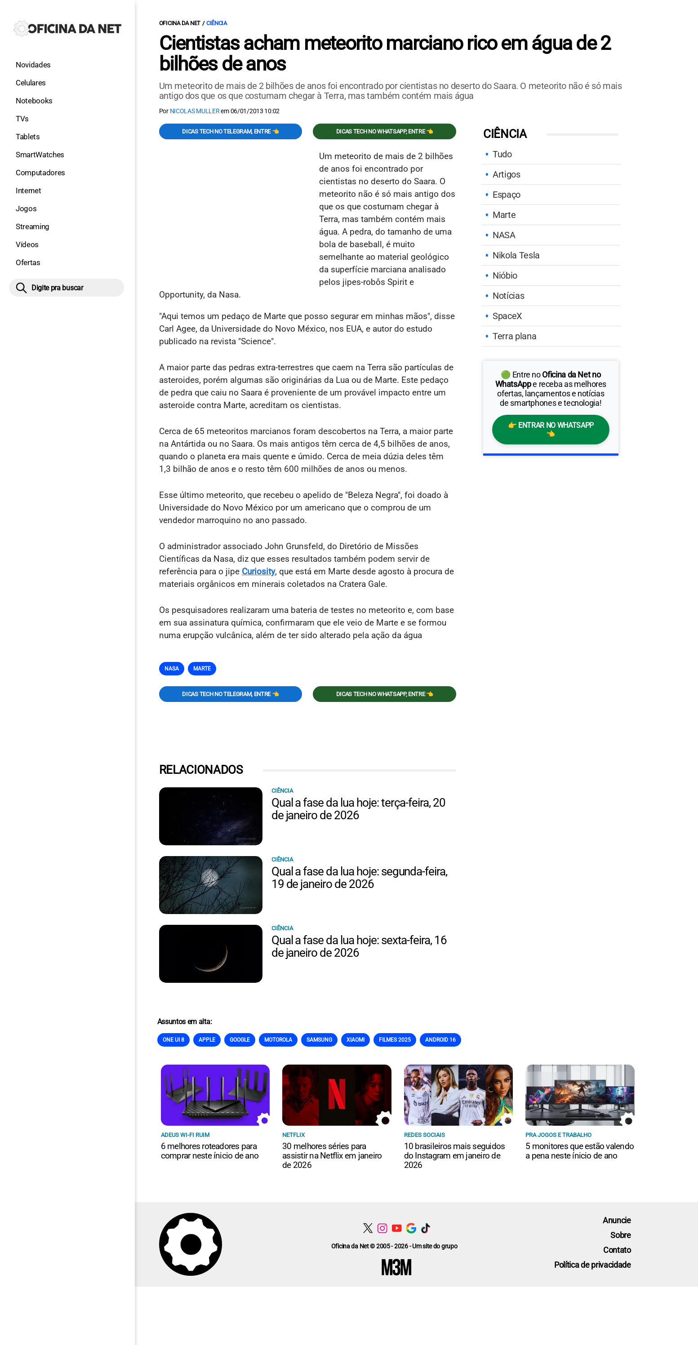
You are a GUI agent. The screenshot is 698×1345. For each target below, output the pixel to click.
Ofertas (28, 262)
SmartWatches (40, 154)
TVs (22, 118)
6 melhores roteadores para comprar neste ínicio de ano (209, 1150)
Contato (617, 1250)
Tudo (502, 154)
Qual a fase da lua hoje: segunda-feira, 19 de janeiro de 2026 (359, 877)
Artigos (506, 174)
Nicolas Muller (195, 111)
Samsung (319, 1040)
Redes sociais (424, 1135)
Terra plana (514, 336)
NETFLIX (293, 1135)
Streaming (32, 226)
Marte (202, 669)
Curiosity (258, 571)
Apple (207, 1040)
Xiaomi (356, 1040)
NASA (171, 669)
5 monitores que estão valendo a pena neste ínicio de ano (579, 1150)
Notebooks (34, 100)
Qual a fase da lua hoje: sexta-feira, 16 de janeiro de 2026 (359, 946)
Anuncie (617, 1220)
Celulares (31, 82)
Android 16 (440, 1040)
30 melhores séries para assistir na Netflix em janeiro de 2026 (332, 1155)
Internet (28, 190)
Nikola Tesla (516, 255)
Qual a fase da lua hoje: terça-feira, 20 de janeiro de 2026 (358, 808)
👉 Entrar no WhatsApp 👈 (551, 429)
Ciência (216, 23)
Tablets (28, 136)
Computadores (40, 172)
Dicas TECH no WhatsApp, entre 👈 (384, 131)
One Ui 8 (173, 1040)
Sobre (620, 1235)
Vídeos (27, 244)
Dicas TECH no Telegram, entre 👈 (230, 131)
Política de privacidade (592, 1265)
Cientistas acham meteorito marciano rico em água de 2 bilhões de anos (385, 53)
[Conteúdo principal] (349, 643)
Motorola (278, 1040)
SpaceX (507, 316)
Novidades (33, 64)
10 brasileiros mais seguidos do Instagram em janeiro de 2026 (454, 1155)
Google (240, 1040)
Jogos (26, 208)
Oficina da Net (179, 23)
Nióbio (505, 275)
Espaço (506, 194)
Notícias (508, 295)
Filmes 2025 (395, 1040)
